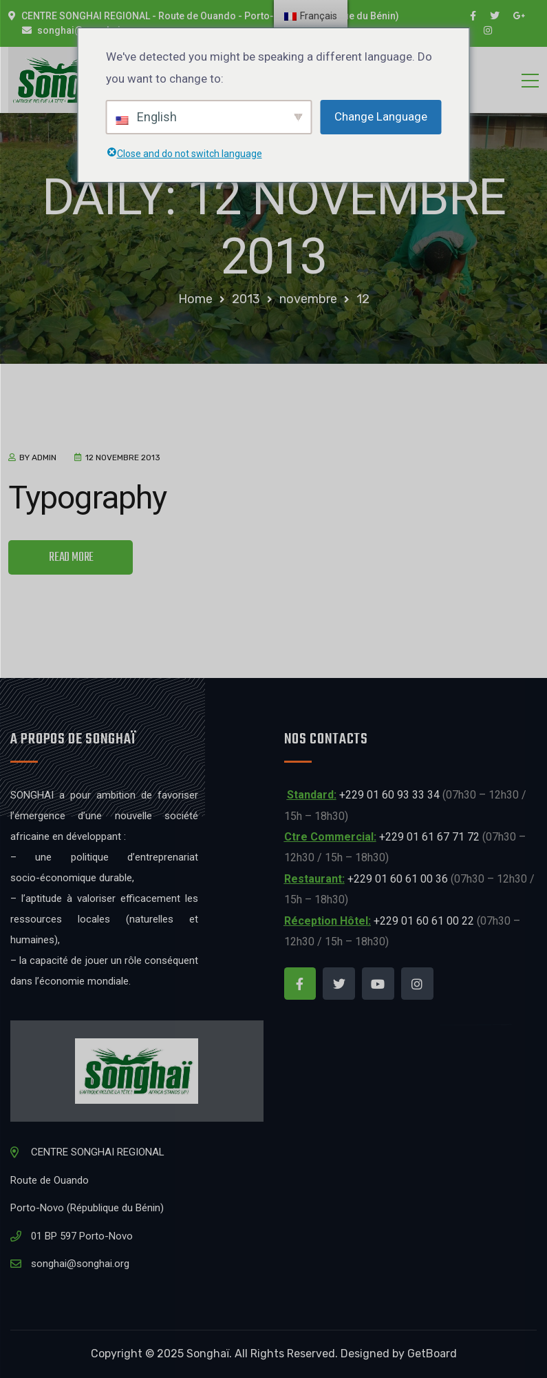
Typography (87, 497)
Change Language (380, 116)
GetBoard (432, 1353)
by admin (37, 457)
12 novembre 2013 (122, 457)
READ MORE (71, 558)
